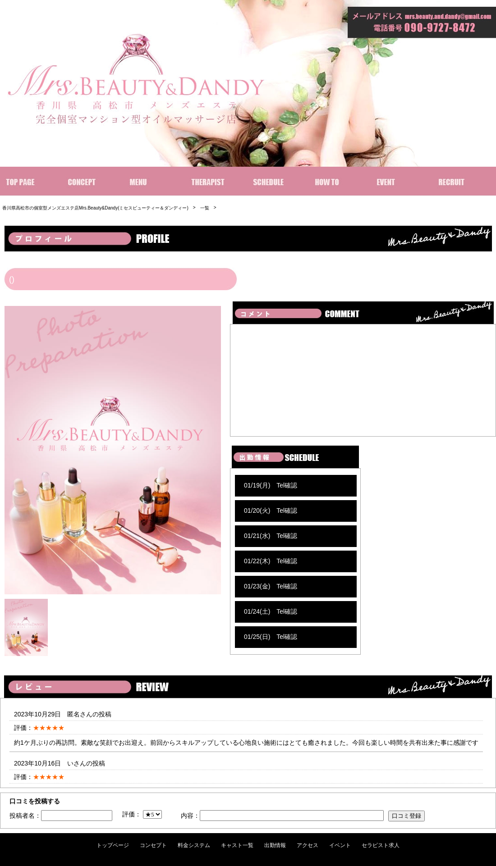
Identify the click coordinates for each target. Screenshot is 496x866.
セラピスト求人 (381, 845)
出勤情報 (275, 845)
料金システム (194, 845)
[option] (113, 450)
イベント (340, 845)
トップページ (112, 845)
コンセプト (153, 845)
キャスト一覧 (237, 845)
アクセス (307, 845)
